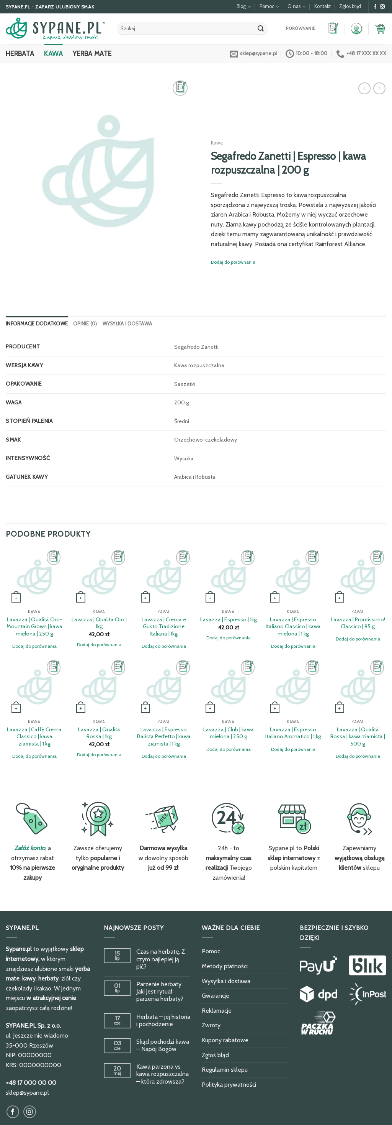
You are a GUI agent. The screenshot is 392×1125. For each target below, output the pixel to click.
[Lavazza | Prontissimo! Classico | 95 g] (357, 576)
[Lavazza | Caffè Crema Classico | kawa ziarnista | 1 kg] (34, 686)
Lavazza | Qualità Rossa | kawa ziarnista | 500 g (357, 736)
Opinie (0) (85, 324)
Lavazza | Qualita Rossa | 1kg (99, 733)
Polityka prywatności (229, 1084)
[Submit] (260, 28)
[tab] (37, 324)
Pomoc (269, 6)
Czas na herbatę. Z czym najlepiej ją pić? (160, 959)
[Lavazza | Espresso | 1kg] (228, 576)
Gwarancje (215, 995)
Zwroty (211, 1025)
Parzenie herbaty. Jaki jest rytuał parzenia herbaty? (159, 991)
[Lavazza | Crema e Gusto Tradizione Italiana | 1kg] (163, 576)
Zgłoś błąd (350, 6)
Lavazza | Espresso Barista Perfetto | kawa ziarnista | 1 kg (164, 736)
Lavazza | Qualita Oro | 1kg (99, 623)
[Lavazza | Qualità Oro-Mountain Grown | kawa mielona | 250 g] (34, 576)
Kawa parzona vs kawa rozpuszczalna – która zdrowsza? (162, 1074)
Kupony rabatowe (225, 1040)
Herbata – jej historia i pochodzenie (163, 1020)
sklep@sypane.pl (27, 1092)
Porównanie (300, 28)
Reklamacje (217, 1010)
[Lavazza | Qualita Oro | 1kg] (98, 576)
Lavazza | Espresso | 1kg (228, 619)
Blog (244, 6)
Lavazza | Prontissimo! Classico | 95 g (358, 623)
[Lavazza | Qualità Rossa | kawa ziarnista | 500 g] (357, 686)
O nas (296, 6)
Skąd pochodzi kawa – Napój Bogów (162, 1045)
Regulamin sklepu (225, 1069)
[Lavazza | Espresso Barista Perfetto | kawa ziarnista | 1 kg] (163, 686)
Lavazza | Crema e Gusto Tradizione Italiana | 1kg (164, 626)
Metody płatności (225, 966)
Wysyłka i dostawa (127, 324)
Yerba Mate (92, 53)
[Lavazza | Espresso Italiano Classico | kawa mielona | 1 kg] (293, 576)
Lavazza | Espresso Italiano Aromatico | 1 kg (293, 733)
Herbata (20, 53)
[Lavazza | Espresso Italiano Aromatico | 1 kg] (293, 686)
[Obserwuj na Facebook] (375, 7)
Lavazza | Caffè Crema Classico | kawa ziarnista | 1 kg (34, 736)
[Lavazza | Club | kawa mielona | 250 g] (228, 686)
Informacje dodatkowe (37, 324)
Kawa (53, 53)
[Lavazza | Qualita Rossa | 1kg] (98, 686)
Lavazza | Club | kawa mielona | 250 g (228, 733)
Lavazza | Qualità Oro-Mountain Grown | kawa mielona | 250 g (34, 626)
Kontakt (322, 6)
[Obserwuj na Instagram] (382, 7)
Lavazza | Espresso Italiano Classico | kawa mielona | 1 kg (293, 626)
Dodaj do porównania (233, 262)
